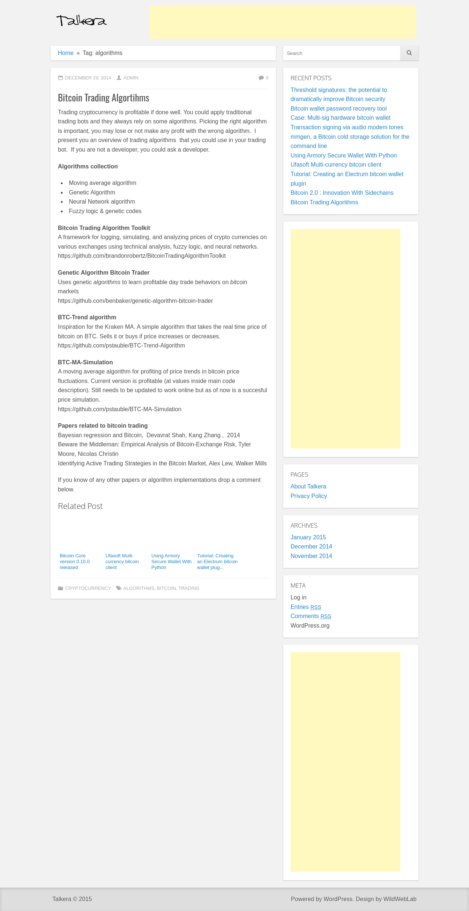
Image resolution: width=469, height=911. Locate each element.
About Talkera (308, 486)
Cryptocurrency (88, 588)
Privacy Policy (309, 496)
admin (131, 78)
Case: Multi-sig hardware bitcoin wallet (341, 118)
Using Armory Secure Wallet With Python (344, 155)
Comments (311, 616)
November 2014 (311, 556)
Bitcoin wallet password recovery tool (339, 108)
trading (189, 588)
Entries (306, 607)
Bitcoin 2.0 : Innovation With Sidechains (342, 193)
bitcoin (166, 588)
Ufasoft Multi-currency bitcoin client (336, 164)
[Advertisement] (282, 22)
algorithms (138, 588)
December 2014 (311, 546)
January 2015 (308, 537)
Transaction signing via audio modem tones (347, 127)
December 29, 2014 (88, 78)
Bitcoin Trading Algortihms (103, 97)
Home (66, 53)
